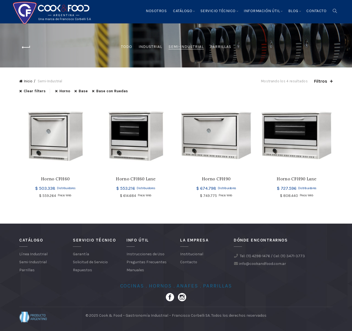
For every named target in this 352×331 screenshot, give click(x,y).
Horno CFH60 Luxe (136, 179)
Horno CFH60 (55, 179)
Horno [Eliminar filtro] (64, 91)
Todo (126, 46)
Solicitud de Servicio (90, 262)
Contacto (316, 11)
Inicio (28, 81)
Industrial (150, 46)
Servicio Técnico (218, 11)
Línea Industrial (33, 254)
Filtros (320, 81)
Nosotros (156, 11)
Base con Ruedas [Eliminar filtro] (112, 91)
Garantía (81, 254)
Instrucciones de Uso (145, 254)
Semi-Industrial (186, 46)
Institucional (191, 254)
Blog (293, 11)
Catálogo (182, 11)
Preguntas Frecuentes (147, 262)
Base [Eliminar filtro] (83, 91)
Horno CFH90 (216, 179)
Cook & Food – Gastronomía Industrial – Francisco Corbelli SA (154, 315)
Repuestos (82, 270)
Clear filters (35, 91)
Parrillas (220, 46)
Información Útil (262, 11)
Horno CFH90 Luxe (297, 179)
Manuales (135, 270)
